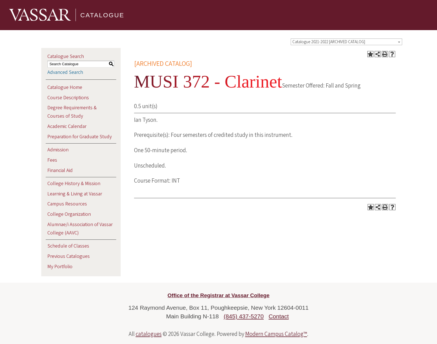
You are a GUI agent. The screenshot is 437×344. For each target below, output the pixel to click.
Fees (52, 160)
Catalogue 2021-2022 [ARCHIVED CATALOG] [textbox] (328, 42)
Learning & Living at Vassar (74, 193)
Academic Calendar (66, 126)
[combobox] (346, 41)
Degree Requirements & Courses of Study (72, 112)
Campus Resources (67, 203)
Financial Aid (60, 170)
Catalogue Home (64, 87)
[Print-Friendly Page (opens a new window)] (385, 54)
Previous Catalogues (68, 256)
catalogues (149, 334)
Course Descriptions (68, 97)
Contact (279, 316)
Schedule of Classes (68, 246)
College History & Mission (73, 183)
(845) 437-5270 (244, 316)
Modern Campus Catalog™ (276, 334)
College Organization (69, 214)
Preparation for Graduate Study (79, 136)
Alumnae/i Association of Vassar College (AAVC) (80, 228)
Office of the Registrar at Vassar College (218, 295)
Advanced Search (65, 72)
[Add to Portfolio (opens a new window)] (370, 54)
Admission (58, 149)
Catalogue (102, 14)
